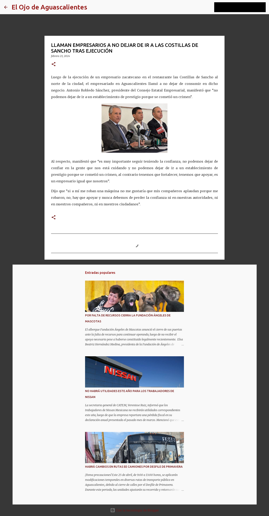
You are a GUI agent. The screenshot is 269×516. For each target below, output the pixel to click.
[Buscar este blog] (244, 7)
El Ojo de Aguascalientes (49, 7)
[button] (53, 64)
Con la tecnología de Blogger (134, 510)
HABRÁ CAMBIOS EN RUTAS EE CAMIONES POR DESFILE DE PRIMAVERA (134, 466)
